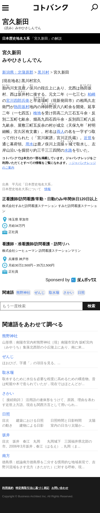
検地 (37, 113)
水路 (68, 150)
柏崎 (91, 94)
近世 (88, 138)
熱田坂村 (21, 107)
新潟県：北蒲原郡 (17, 72)
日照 (81, 292)
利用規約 (7, 488)
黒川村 (43, 72)
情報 (47, 189)
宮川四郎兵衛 (17, 100)
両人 (60, 131)
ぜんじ (39, 292)
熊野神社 (23, 292)
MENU (5, 8)
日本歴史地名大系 (16, 38)
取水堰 (54, 292)
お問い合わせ (59, 488)
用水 (29, 144)
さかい (68, 292)
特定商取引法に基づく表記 (32, 488)
